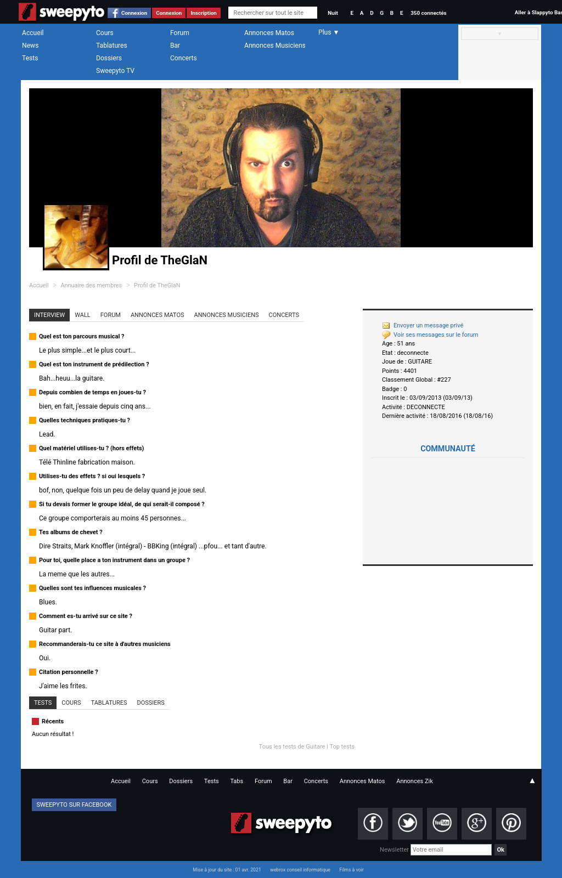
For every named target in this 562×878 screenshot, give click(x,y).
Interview (49, 315)
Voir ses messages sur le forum (430, 334)
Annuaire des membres (91, 285)
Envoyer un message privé (422, 325)
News (30, 45)
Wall (83, 315)
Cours (105, 33)
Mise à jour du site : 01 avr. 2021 (227, 870)
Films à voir (351, 870)
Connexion (134, 13)
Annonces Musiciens (275, 45)
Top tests (342, 746)
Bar (175, 45)
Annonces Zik (414, 781)
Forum (179, 33)
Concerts (183, 58)
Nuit (333, 13)
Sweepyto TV (115, 71)
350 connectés (428, 13)
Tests (30, 58)
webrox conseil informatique (300, 870)
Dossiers (109, 58)
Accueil (33, 33)
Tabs (236, 781)
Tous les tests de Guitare (292, 746)
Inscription (203, 13)
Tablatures (111, 45)
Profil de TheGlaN (157, 285)
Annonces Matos (269, 33)
